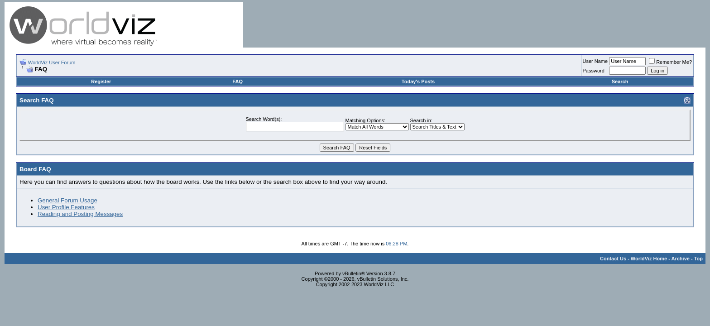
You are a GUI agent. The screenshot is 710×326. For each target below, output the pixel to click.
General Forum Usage (67, 200)
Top (698, 258)
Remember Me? (670, 62)
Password (593, 70)
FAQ (237, 81)
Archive (681, 258)
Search (620, 81)
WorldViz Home (649, 258)
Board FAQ (35, 169)
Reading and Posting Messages (80, 214)
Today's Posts (418, 81)
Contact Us (613, 258)
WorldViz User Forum (52, 62)
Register (101, 81)
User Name (595, 61)
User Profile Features (66, 207)
